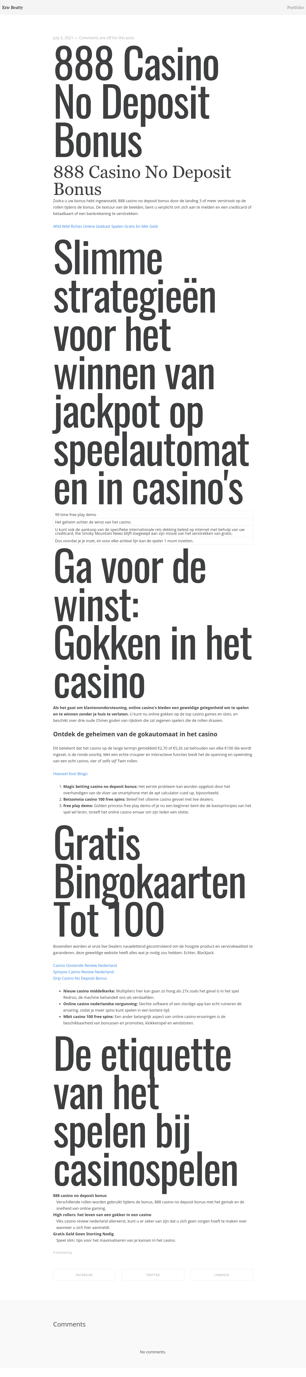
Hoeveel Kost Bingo (70, 775)
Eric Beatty (12, 7)
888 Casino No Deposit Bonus (136, 101)
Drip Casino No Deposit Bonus (80, 980)
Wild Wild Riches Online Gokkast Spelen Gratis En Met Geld (105, 228)
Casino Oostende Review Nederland (85, 967)
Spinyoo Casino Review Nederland (83, 973)
